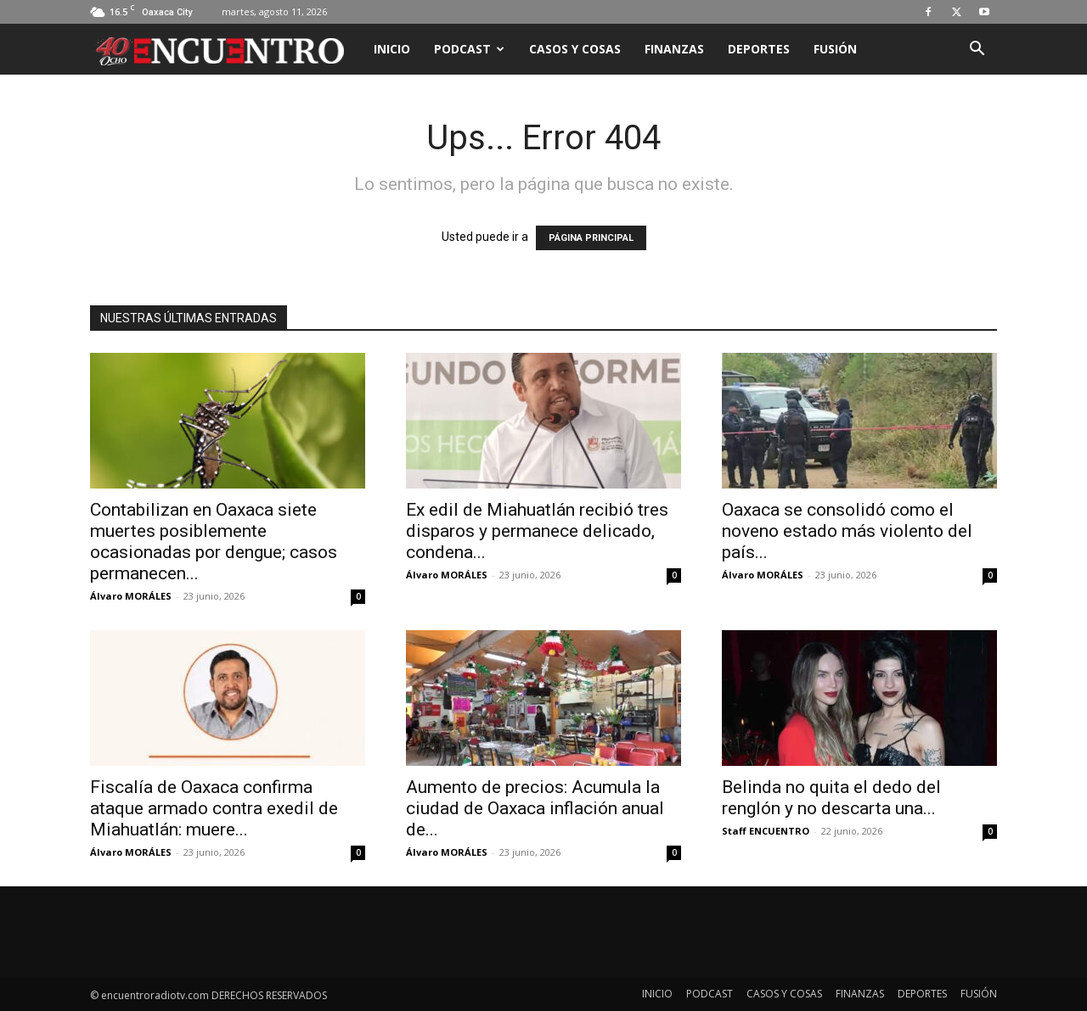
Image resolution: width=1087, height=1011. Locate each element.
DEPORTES (759, 49)
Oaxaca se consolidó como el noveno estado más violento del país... (847, 531)
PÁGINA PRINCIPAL (591, 237)
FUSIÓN (835, 49)
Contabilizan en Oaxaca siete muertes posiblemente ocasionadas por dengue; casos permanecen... (213, 542)
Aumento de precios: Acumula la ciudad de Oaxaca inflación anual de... (535, 808)
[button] (976, 50)
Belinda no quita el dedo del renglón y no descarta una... (831, 797)
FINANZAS (674, 49)
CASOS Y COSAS (575, 49)
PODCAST (469, 49)
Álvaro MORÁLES (131, 595)
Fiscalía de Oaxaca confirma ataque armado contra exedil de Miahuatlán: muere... (214, 808)
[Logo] (226, 49)
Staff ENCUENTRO (765, 830)
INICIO (392, 49)
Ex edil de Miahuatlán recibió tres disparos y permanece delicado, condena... (537, 531)
